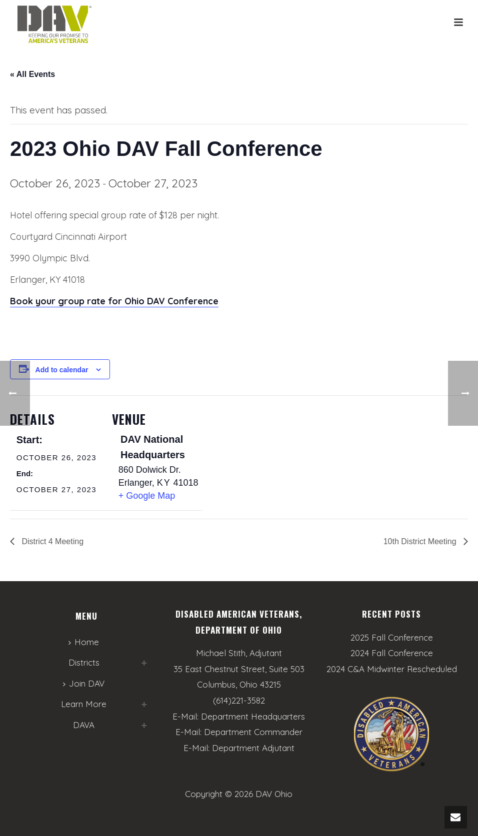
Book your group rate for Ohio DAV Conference (114, 301)
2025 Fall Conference (391, 637)
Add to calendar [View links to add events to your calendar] (62, 370)
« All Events (32, 74)
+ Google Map (147, 496)
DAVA (83, 725)
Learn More (83, 704)
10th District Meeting (421, 541)
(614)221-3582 (239, 700)
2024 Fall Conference (391, 653)
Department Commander (253, 732)
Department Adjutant (253, 748)
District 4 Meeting (52, 541)
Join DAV (83, 683)
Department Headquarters (253, 716)
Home (83, 642)
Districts (84, 662)
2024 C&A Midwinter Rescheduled (391, 669)
